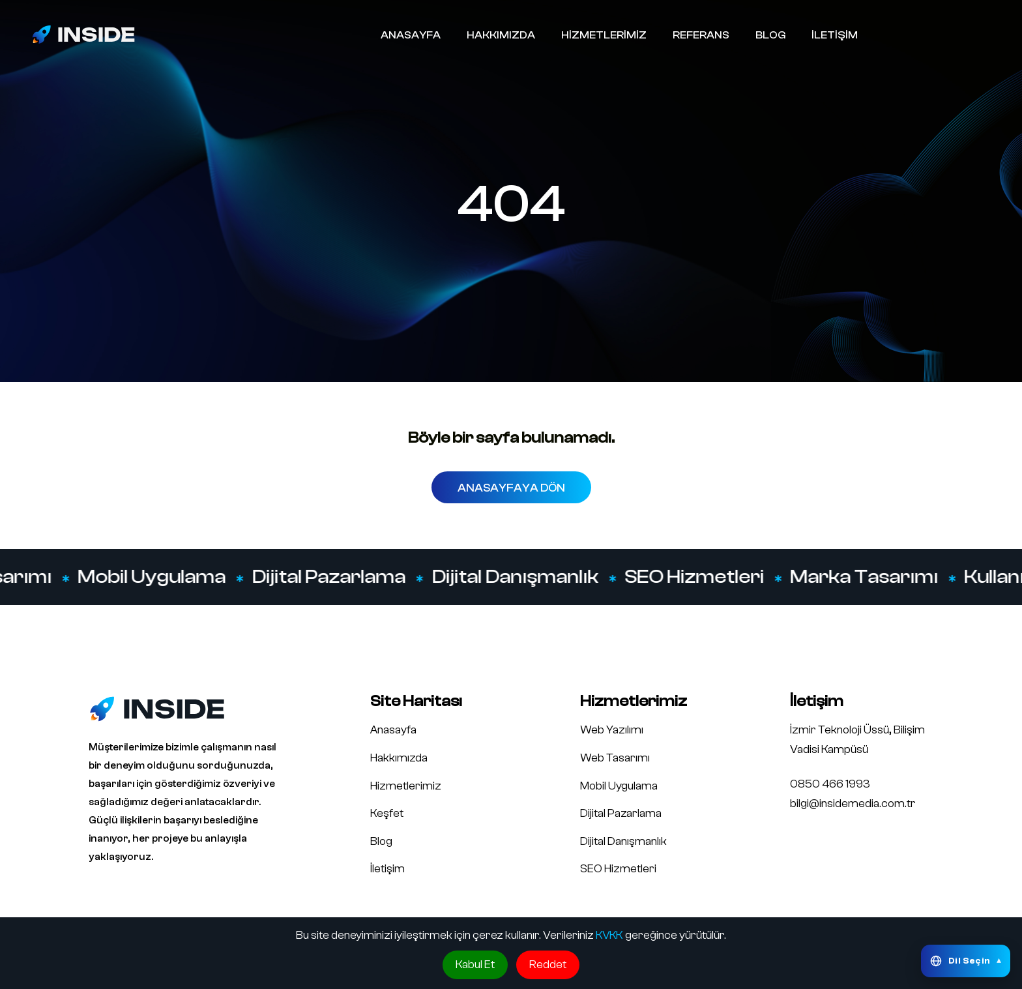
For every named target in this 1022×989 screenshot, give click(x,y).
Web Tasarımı (615, 758)
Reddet (547, 964)
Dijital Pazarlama (331, 576)
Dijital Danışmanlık (518, 576)
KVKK (609, 935)
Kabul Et (475, 964)
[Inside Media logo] (83, 34)
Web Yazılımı (611, 730)
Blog (381, 841)
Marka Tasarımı (867, 576)
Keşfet (386, 813)
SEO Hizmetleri (697, 576)
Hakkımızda (399, 758)
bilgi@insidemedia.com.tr (853, 803)
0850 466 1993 (830, 784)
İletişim (387, 869)
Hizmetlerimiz (405, 786)
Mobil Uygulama (155, 576)
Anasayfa (393, 730)
